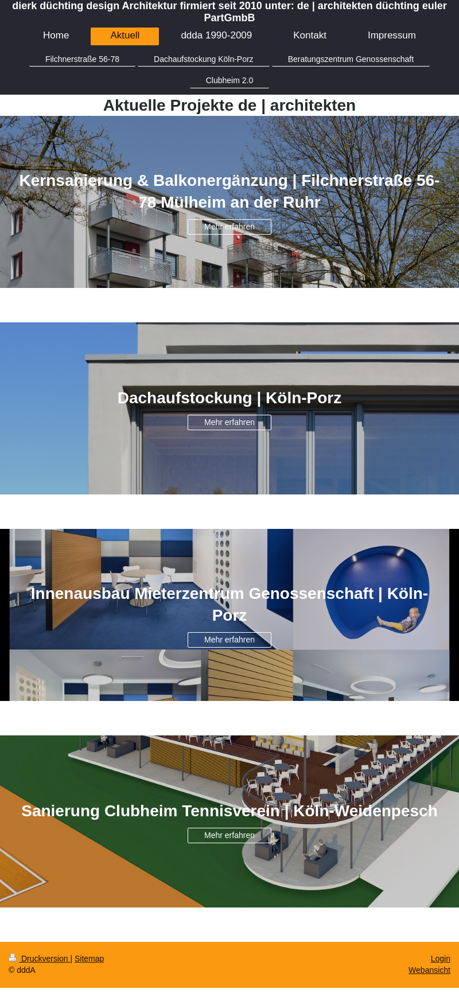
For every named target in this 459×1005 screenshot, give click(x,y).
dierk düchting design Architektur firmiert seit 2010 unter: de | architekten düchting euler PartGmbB (229, 12)
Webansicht (429, 970)
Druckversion (39, 958)
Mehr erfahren (229, 226)
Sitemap (89, 958)
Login (440, 958)
